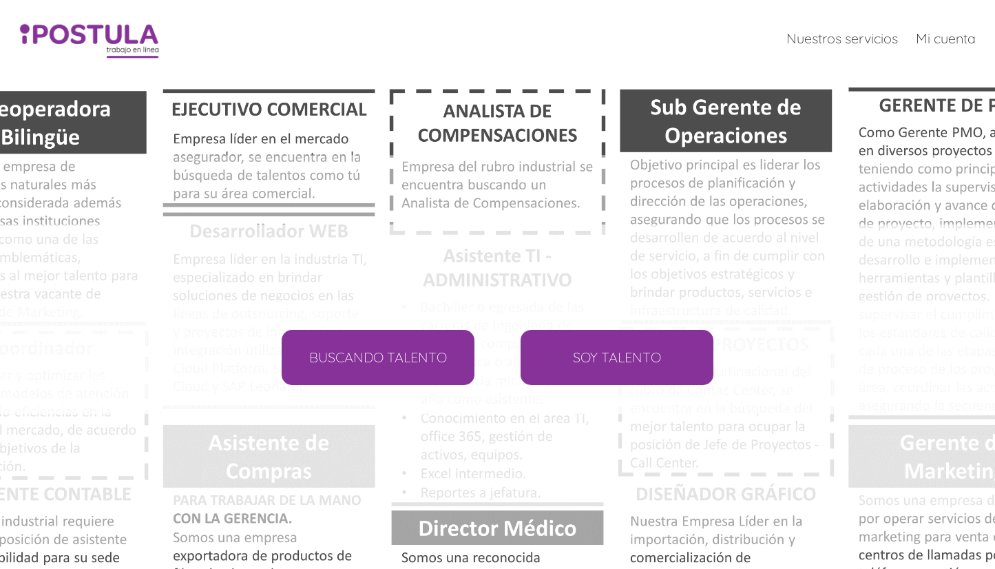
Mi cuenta (946, 38)
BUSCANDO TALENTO (378, 357)
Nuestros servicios (842, 38)
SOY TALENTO (617, 357)
